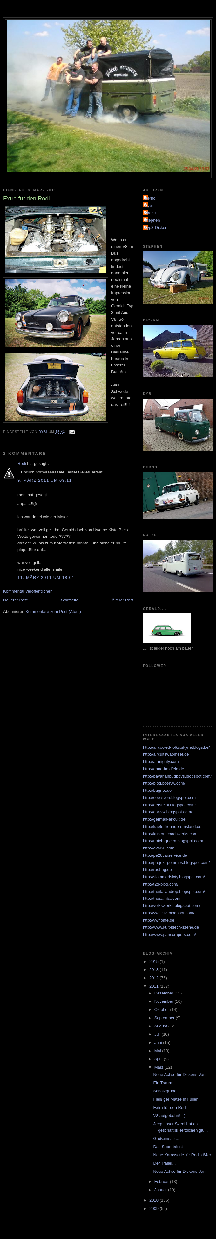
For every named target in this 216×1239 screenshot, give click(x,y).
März (159, 1067)
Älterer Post (122, 600)
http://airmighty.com (161, 761)
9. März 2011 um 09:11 (44, 480)
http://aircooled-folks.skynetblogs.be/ (176, 747)
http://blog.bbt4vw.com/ (164, 783)
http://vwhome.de (158, 920)
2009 (154, 1208)
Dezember (164, 993)
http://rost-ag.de (157, 869)
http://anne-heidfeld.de (163, 768)
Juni (158, 1042)
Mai (158, 1050)
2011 (154, 986)
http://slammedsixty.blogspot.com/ (174, 876)
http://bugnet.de (157, 790)
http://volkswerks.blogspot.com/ (171, 905)
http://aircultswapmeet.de (166, 754)
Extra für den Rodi (169, 1107)
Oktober (162, 1009)
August (161, 1026)
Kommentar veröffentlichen (27, 591)
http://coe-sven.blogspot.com (169, 797)
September (165, 1017)
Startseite (69, 600)
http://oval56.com (158, 848)
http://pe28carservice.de (165, 855)
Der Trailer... (164, 1163)
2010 (154, 1200)
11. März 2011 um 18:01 (46, 577)
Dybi (149, 205)
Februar (162, 1181)
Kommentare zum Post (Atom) (53, 611)
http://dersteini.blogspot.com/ (169, 805)
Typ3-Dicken (156, 227)
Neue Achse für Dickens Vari (179, 1074)
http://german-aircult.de (164, 819)
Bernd (150, 198)
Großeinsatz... (166, 1138)
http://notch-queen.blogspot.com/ (173, 840)
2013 (154, 969)
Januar (161, 1189)
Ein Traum (162, 1082)
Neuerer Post (15, 600)
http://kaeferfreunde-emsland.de (172, 826)
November (164, 1001)
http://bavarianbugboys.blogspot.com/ (177, 776)
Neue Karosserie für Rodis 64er (182, 1155)
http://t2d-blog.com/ (160, 884)
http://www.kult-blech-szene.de (171, 927)
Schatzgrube (164, 1091)
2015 (154, 961)
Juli (158, 1034)
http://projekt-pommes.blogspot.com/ (176, 862)
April (159, 1059)
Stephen (152, 220)
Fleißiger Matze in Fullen (175, 1099)
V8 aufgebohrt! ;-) (169, 1115)
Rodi (21, 463)
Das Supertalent (168, 1146)
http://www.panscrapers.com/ (169, 934)
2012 (154, 977)
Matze (150, 212)
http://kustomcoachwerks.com (170, 833)
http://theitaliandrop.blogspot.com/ (174, 891)
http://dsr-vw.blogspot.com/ (167, 812)
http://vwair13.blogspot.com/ (168, 913)
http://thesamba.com (161, 898)
